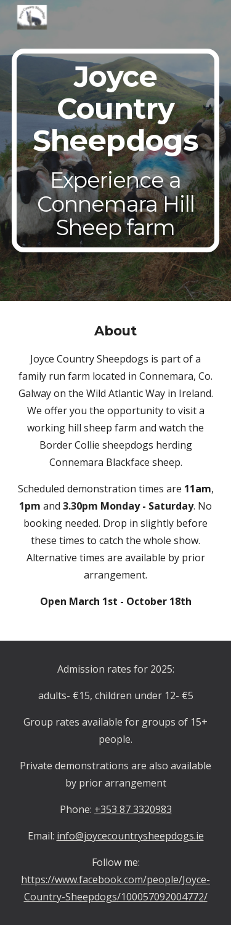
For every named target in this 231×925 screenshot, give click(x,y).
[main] (116, 150)
